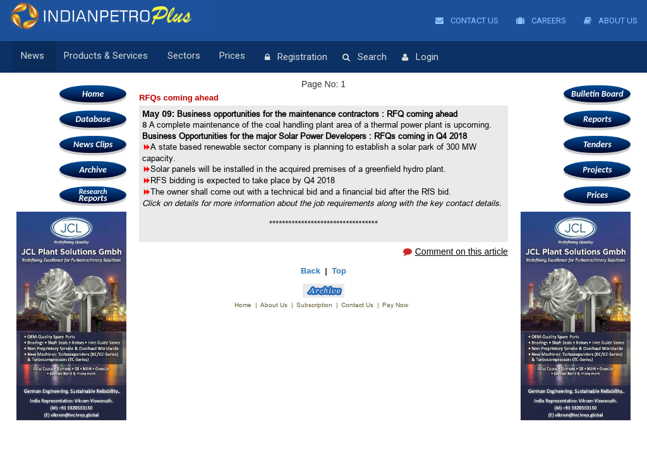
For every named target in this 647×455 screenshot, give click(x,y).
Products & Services (101, 57)
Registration (279, 57)
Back (310, 271)
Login (403, 57)
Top (339, 271)
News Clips (92, 144)
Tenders (597, 144)
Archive (92, 169)
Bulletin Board (597, 93)
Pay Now (395, 305)
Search (348, 57)
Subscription (314, 305)
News (32, 57)
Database (92, 119)
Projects (597, 169)
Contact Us (467, 20)
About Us (611, 20)
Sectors (175, 57)
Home (93, 93)
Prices (220, 57)
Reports (92, 194)
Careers (541, 20)
